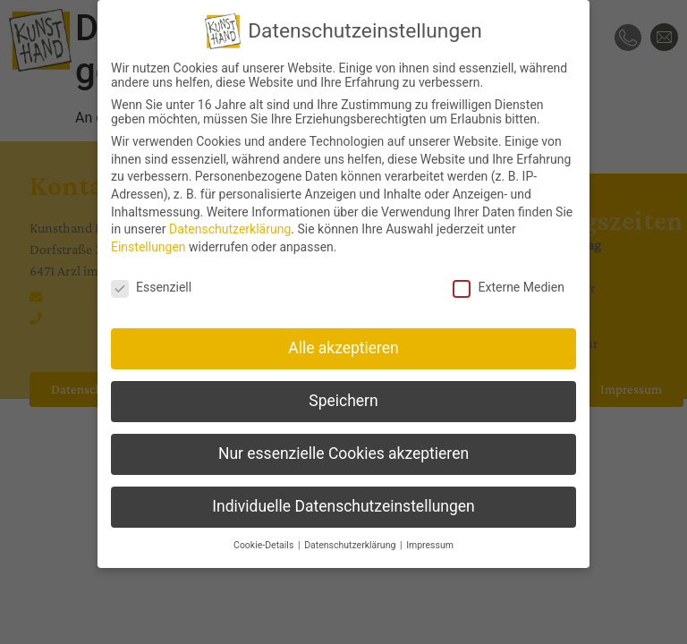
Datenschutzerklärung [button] (351, 545)
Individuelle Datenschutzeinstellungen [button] (343, 506)
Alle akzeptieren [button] (343, 348)
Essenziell (151, 286)
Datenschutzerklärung (230, 229)
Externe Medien (508, 286)
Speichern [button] (343, 401)
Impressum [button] (430, 545)
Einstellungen (148, 247)
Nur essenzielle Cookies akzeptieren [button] (343, 453)
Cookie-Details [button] (264, 545)
